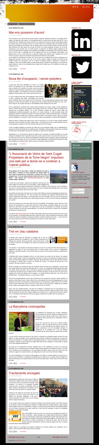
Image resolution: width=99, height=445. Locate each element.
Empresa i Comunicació (27, 24)
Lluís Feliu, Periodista (79, 172)
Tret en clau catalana (23, 231)
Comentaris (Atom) (21, 440)
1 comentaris (23, 143)
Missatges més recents (16, 437)
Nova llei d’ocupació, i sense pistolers (35, 78)
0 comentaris (23, 68)
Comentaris (75, 192)
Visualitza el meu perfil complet (79, 183)
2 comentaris (23, 221)
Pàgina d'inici (13, 24)
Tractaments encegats (24, 373)
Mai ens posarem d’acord (26, 32)
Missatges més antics (60, 437)
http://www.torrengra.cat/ (22, 213)
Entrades (75, 189)
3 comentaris (23, 363)
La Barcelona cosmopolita (27, 306)
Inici (38, 437)
